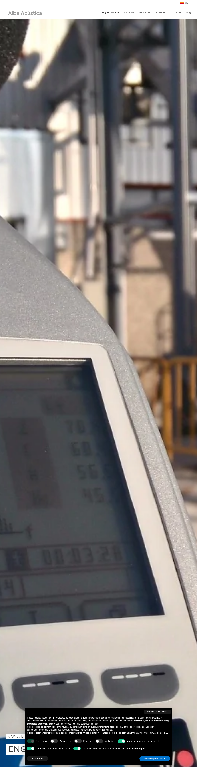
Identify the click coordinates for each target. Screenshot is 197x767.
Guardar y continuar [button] (154, 758)
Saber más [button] (37, 758)
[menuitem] (110, 12)
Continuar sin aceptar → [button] (157, 712)
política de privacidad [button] (150, 718)
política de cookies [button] (89, 724)
